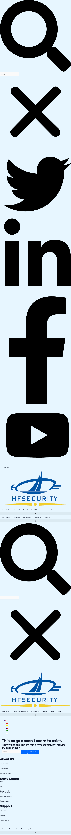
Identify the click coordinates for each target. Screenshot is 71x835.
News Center (27, 517)
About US (17, 517)
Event (1, 786)
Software (47, 517)
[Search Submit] (24, 752)
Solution (45, 510)
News (1, 781)
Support (60, 510)
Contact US (38, 517)
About (4, 829)
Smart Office (35, 510)
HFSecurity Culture (5, 773)
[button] (35, 36)
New (10, 829)
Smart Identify (6, 510)
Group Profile (4, 764)
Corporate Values (5, 769)
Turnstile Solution (5, 801)
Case (52, 510)
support (28, 829)
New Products (6, 517)
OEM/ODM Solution (6, 796)
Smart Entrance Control (21, 510)
